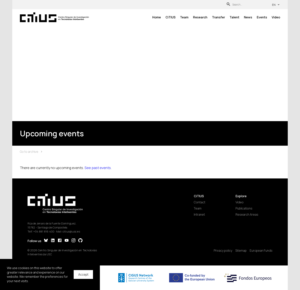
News (248, 17)
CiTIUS (170, 17)
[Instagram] (73, 241)
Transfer (218, 17)
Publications (244, 208)
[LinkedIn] (53, 241)
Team (184, 17)
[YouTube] (66, 241)
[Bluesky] (46, 241)
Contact (199, 202)
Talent (234, 17)
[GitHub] (80, 241)
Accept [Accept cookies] (83, 274)
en (276, 5)
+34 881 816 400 (44, 231)
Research (200, 17)
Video (276, 17)
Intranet (199, 214)
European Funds (261, 250)
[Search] (228, 4)
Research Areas (247, 214)
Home (156, 17)
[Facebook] (59, 241)
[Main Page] (54, 17)
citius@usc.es (71, 231)
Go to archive (31, 152)
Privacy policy (223, 250)
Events (262, 17)
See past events (98, 167)
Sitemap (241, 250)
